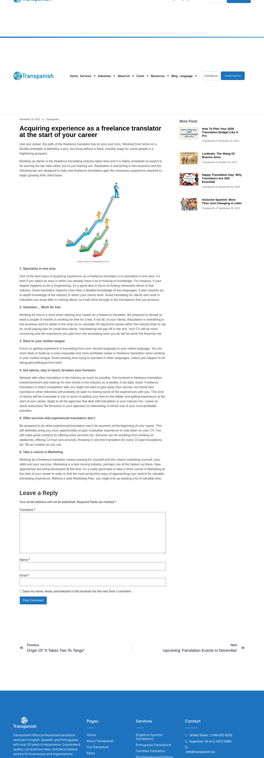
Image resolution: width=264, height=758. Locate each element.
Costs (142, 76)
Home (74, 76)
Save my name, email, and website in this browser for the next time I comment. (77, 591)
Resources (160, 76)
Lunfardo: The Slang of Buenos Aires (218, 155)
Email (24, 575)
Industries (107, 76)
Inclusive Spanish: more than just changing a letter (222, 201)
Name (25, 559)
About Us (126, 76)
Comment (27, 509)
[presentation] (44, 613)
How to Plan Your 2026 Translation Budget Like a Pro (220, 132)
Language (188, 76)
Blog (174, 76)
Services (88, 76)
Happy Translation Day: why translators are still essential (222, 178)
